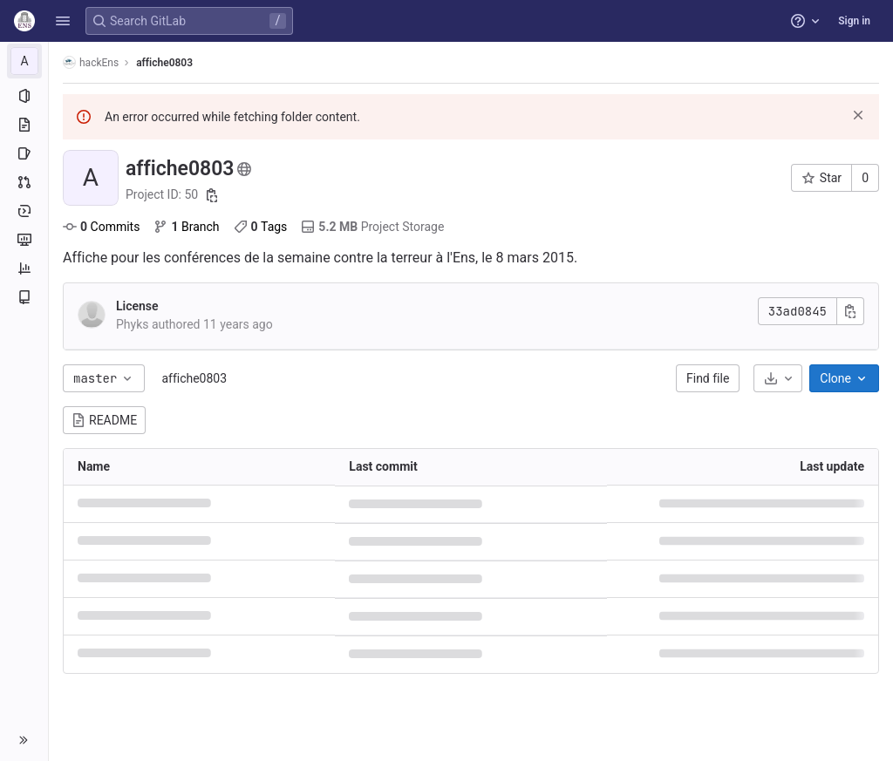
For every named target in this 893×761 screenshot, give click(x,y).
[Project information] (24, 96)
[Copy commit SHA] (850, 311)
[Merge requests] (24, 182)
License (137, 306)
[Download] (777, 378)
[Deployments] (24, 211)
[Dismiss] (858, 115)
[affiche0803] (24, 61)
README (104, 420)
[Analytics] (24, 268)
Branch (186, 227)
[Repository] (24, 125)
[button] (63, 21)
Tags (261, 227)
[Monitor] (24, 240)
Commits (101, 227)
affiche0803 (194, 378)
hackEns (91, 62)
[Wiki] (24, 297)
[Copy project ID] (211, 195)
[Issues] (24, 153)
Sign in (854, 21)
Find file (707, 378)
